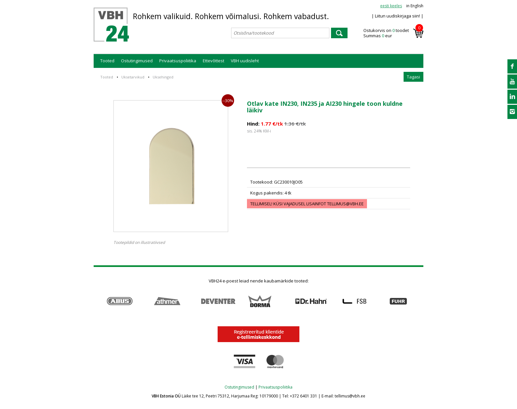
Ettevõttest (213, 61)
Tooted (107, 61)
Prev (97, 301)
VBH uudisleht (245, 61)
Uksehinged (163, 76)
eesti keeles (391, 6)
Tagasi (413, 77)
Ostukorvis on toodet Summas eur (393, 33)
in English (414, 6)
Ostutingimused (137, 61)
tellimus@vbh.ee (345, 204)
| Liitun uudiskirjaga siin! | (397, 16)
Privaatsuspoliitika (177, 61)
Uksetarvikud (132, 76)
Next (419, 301)
